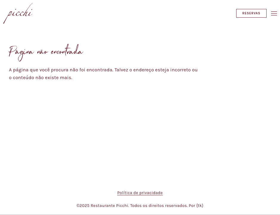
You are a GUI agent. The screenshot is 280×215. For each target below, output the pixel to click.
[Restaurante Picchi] (18, 13)
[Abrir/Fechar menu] (274, 13)
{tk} (199, 205)
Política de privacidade (140, 192)
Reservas (251, 13)
